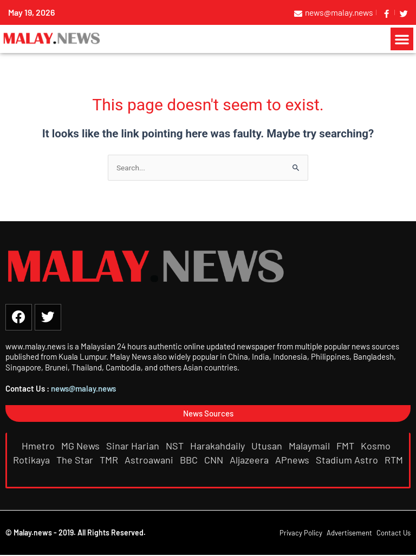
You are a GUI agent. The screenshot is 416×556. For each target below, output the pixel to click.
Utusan (267, 446)
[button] (402, 39)
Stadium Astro (348, 460)
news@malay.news (83, 389)
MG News (81, 446)
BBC (190, 460)
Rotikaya (32, 460)
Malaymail (310, 446)
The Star (75, 460)
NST (176, 446)
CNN (214, 460)
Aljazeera (250, 460)
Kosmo (377, 446)
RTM (394, 460)
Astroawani (150, 460)
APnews (293, 460)
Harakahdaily (218, 446)
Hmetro (39, 446)
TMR (110, 460)
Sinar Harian (133, 446)
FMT (346, 446)
